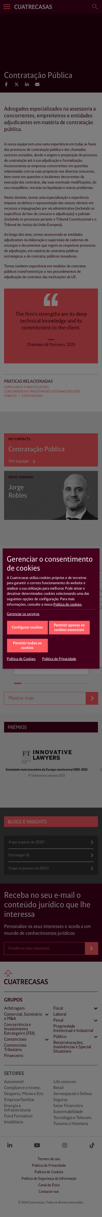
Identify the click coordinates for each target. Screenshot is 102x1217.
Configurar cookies (27, 627)
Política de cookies (67, 604)
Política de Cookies (21, 659)
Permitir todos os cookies (27, 645)
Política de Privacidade (59, 659)
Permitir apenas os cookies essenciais (69, 627)
